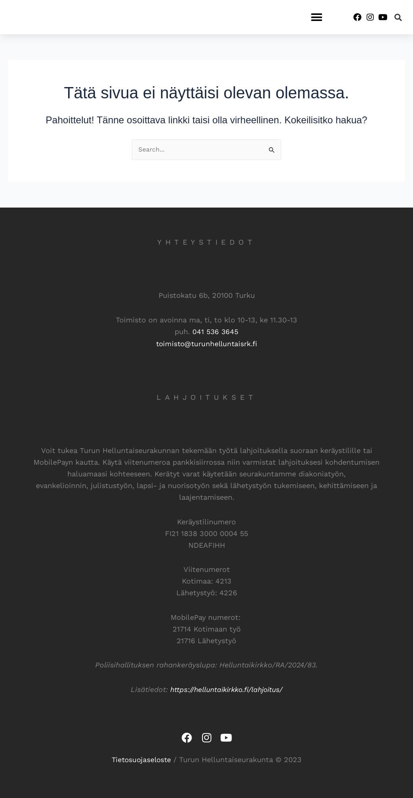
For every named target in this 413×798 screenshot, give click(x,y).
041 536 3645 (215, 332)
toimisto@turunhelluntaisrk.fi (206, 343)
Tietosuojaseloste (141, 758)
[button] (316, 17)
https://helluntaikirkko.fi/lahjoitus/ (226, 688)
